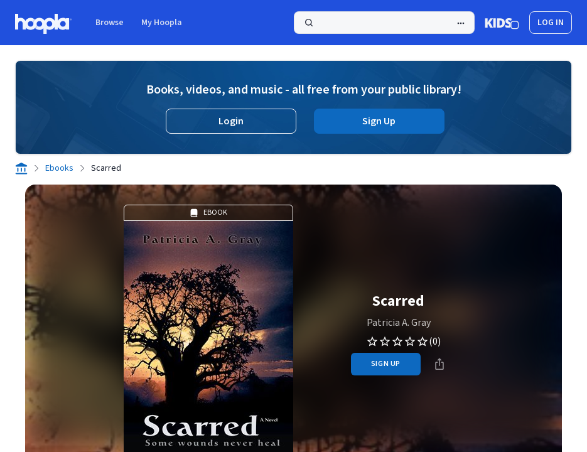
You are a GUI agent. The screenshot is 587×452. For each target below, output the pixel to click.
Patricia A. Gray (399, 323)
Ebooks (59, 168)
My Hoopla (161, 22)
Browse (109, 22)
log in (550, 22)
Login (231, 121)
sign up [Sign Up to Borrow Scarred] (386, 363)
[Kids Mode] (502, 23)
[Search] (384, 22)
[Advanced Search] (461, 23)
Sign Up (379, 121)
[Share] (439, 364)
